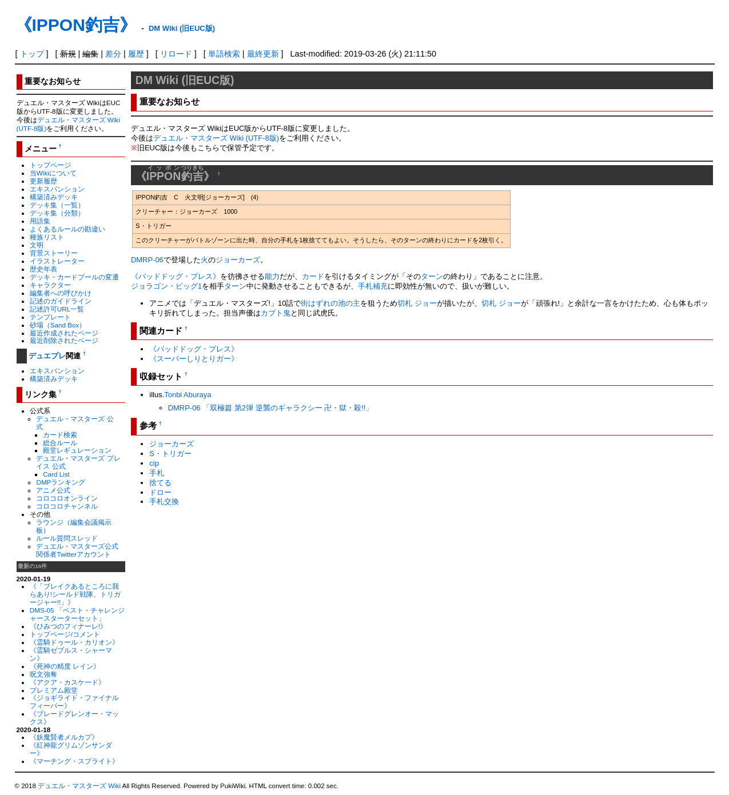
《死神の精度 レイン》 (65, 666)
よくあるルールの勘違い (67, 229)
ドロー (160, 492)
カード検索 (60, 434)
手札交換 (164, 501)
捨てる (160, 482)
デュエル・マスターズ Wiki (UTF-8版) (216, 138)
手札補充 (373, 286)
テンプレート (50, 317)
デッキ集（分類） (57, 213)
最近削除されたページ (64, 340)
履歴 (136, 53)
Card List (56, 474)
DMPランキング (60, 482)
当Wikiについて (53, 173)
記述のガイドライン (60, 301)
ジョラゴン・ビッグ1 (166, 286)
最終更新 (263, 53)
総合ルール (60, 442)
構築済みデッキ (54, 197)
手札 (156, 473)
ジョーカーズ (238, 259)
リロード (176, 53)
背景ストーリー (54, 253)
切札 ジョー (417, 303)
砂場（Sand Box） (58, 325)
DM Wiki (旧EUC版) (182, 28)
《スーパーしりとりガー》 (193, 358)
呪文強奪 (43, 674)
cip (154, 463)
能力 (272, 276)
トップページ (50, 165)
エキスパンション (57, 189)
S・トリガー (170, 453)
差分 (113, 53)
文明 (36, 245)
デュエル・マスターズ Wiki (79, 785)
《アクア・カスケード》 (67, 682)
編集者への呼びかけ (60, 293)
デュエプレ (47, 355)
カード (313, 276)
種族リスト (47, 237)
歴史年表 (43, 269)
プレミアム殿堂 (54, 690)
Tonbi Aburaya (187, 394)
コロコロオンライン (67, 498)
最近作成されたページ (64, 333)
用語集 (40, 221)
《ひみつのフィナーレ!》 (68, 626)
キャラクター (50, 285)
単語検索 (224, 53)
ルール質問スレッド (67, 538)
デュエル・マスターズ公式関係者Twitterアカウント (77, 550)
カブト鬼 (275, 313)
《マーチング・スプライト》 (74, 761)
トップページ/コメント (65, 634)
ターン (432, 276)
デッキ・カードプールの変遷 (74, 277)
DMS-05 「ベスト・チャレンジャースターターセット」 (77, 614)
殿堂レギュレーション (77, 450)
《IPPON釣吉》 (76, 24)
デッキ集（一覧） (57, 205)
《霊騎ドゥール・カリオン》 (74, 642)
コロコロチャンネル (67, 506)
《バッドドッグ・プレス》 (175, 276)
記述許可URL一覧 (57, 309)
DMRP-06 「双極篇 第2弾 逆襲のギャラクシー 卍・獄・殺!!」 (270, 408)
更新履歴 (43, 181)
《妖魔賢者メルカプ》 (64, 737)
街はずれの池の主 (330, 303)
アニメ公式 (53, 490)
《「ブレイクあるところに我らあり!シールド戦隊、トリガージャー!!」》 (75, 594)
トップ (32, 53)
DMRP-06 (147, 259)
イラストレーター (57, 261)
